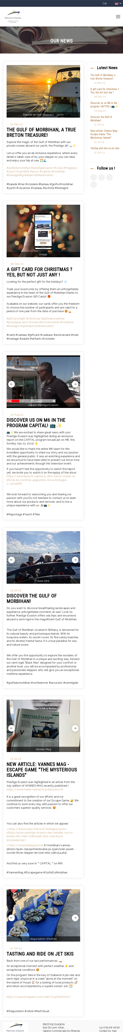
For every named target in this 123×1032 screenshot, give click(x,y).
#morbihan (58, 171)
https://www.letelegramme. (26, 845)
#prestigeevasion (42, 167)
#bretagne (13, 175)
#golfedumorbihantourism (36, 175)
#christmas (33, 318)
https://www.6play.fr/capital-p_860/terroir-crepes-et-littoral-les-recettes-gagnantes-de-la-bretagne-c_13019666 (41, 480)
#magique (70, 167)
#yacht (11, 171)
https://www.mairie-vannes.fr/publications (34, 789)
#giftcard (12, 318)
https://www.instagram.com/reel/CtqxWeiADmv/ (39, 996)
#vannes (45, 171)
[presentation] (11, 384)
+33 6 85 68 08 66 (107, 1027)
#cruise (58, 167)
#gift (22, 318)
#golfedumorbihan (18, 167)
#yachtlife (22, 171)
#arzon (34, 171)
